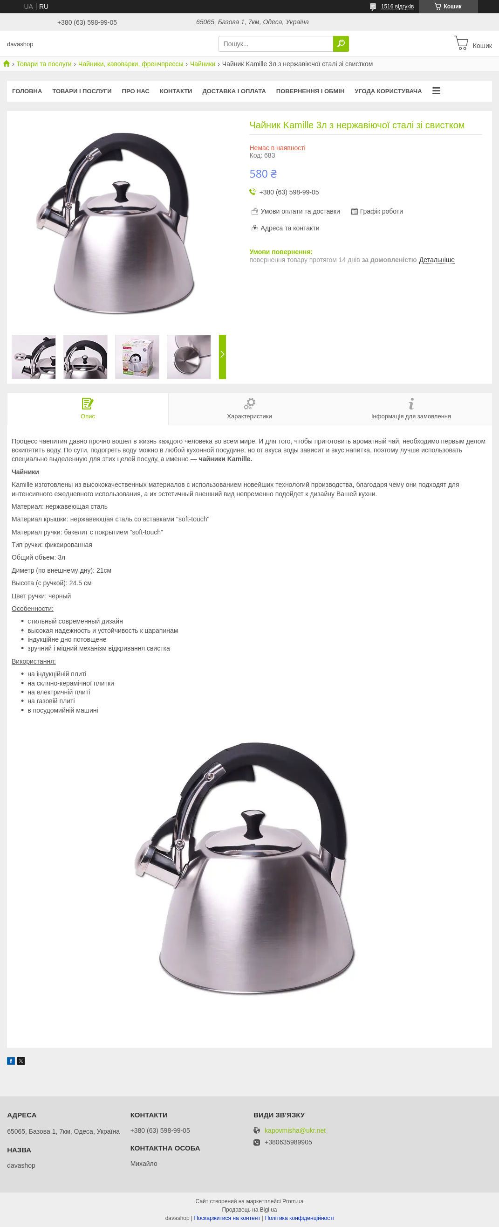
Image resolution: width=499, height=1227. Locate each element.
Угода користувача (388, 91)
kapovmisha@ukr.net (295, 1130)
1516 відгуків (397, 6)
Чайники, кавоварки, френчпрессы (130, 64)
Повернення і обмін (310, 91)
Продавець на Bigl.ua (249, 1209)
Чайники (202, 64)
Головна (27, 91)
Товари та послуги (43, 64)
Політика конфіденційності (299, 1218)
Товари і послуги (81, 91)
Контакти (176, 91)
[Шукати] (341, 44)
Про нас (136, 91)
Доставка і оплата (234, 91)
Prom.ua (292, 1201)
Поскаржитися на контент (227, 1218)
